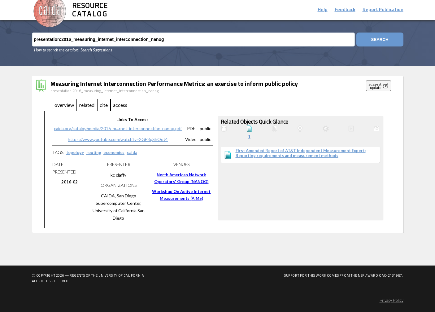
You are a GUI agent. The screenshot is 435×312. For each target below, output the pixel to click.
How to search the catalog (56, 49)
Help (323, 10)
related (86, 105)
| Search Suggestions (95, 49)
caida (132, 152)
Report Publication (383, 10)
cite (104, 105)
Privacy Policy (391, 301)
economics (113, 152)
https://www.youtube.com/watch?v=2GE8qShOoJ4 (118, 139)
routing (93, 152)
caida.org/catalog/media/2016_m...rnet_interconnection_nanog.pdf (118, 128)
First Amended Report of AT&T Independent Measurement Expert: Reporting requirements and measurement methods (301, 153)
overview (64, 105)
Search (379, 39)
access (120, 105)
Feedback (345, 10)
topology (75, 152)
